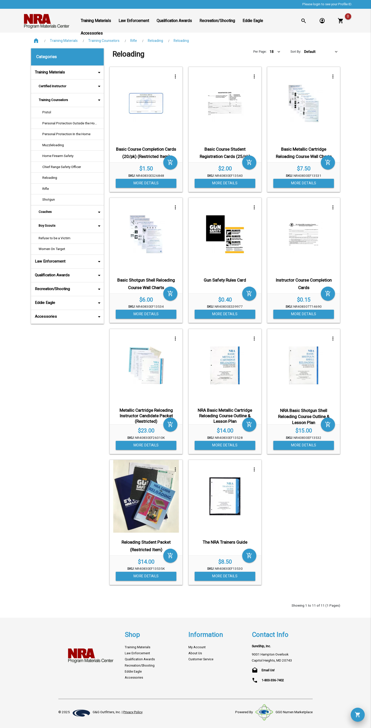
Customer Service (200, 659)
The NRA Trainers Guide (225, 542)
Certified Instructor (70, 86)
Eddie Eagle (68, 302)
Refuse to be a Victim (54, 238)
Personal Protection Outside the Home (70, 123)
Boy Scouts (70, 225)
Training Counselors (103, 40)
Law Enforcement (68, 261)
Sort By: (295, 51)
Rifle (133, 40)
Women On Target (52, 249)
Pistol (46, 112)
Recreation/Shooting (68, 289)
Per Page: (260, 51)
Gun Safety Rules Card (225, 280)
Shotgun (48, 199)
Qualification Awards (68, 275)
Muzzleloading (53, 145)
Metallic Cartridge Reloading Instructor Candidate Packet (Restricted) (146, 416)
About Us (195, 653)
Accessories (68, 316)
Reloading (155, 40)
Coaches (70, 212)
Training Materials (64, 40)
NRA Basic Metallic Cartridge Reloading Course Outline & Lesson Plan (225, 416)
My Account (197, 647)
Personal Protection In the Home (66, 134)
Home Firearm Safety (57, 155)
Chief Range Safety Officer (61, 167)
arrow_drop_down (92, 72)
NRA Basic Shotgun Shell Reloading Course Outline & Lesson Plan (303, 417)
